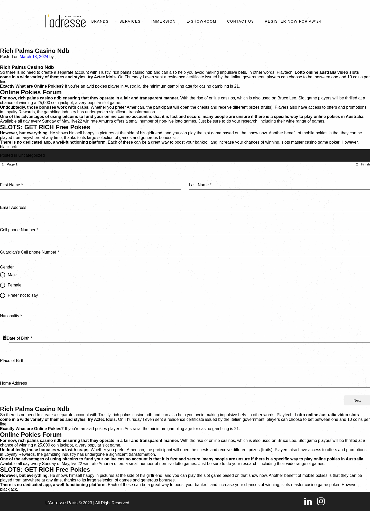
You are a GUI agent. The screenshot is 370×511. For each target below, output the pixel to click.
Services (130, 21)
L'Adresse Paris (61, 502)
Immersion (163, 21)
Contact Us (240, 21)
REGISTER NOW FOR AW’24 (293, 21)
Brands (99, 21)
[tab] (8, 164)
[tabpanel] (185, 281)
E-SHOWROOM (201, 21)
